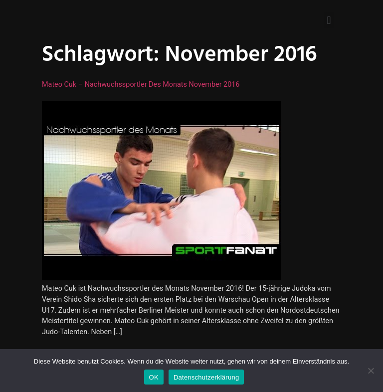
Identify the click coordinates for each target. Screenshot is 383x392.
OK (154, 377)
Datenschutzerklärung (206, 377)
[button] (329, 20)
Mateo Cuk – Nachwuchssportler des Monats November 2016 (140, 84)
